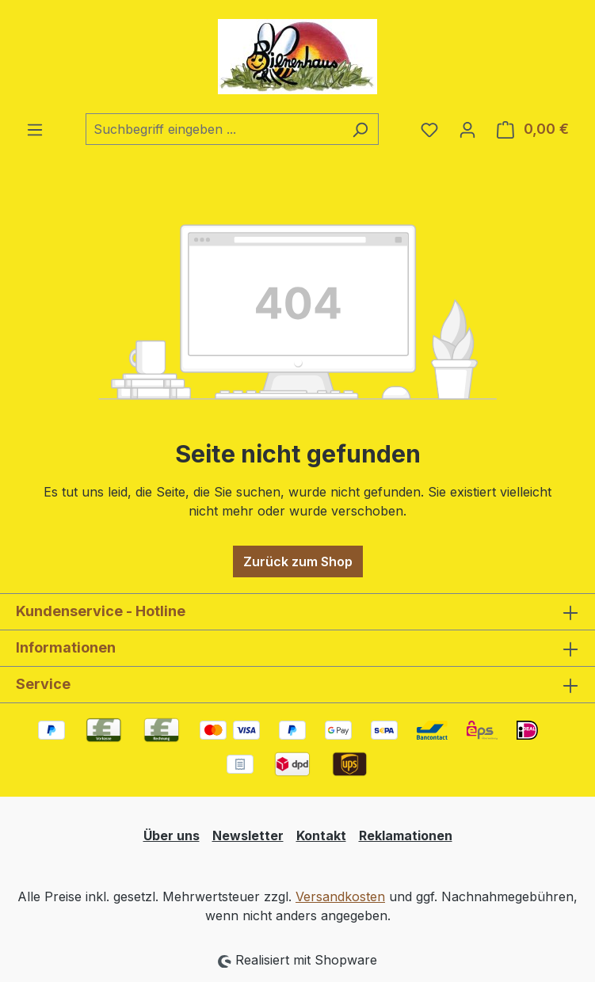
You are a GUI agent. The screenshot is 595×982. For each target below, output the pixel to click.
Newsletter (248, 835)
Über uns (171, 835)
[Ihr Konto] (467, 129)
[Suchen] (360, 129)
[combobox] (214, 129)
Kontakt (321, 835)
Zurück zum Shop (298, 561)
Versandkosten (340, 896)
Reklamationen (405, 835)
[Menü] (35, 129)
